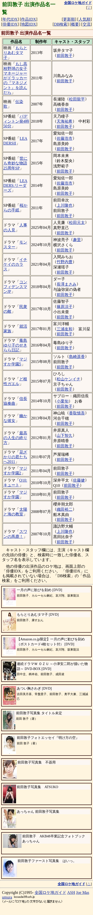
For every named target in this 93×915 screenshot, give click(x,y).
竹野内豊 (64, 262)
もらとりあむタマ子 (15, 52)
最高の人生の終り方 (15, 438)
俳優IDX (9, 24)
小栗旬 (63, 401)
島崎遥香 (77, 357)
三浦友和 (64, 329)
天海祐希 (64, 121)
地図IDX (28, 24)
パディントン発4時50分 (16, 121)
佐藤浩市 (64, 138)
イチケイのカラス (15, 264)
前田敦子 (64, 55)
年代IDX (9, 19)
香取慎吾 (77, 413)
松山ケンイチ (68, 379)
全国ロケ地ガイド (50, 892)
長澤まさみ (66, 284)
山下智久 (64, 435)
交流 (87, 24)
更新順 (69, 19)
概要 (75, 24)
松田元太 (77, 222)
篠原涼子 (64, 307)
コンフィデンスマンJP (15, 287)
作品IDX (28, 19)
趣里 (77, 240)
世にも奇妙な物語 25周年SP (15, 163)
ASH (71, 892)
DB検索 (60, 24)
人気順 (85, 19)
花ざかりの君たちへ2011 (15, 457)
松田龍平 (77, 99)
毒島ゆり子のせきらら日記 (15, 345)
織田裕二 (64, 509)
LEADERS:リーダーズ (15, 185)
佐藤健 (79, 480)
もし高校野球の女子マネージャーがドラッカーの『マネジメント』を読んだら (15, 78)
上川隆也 (64, 205)
